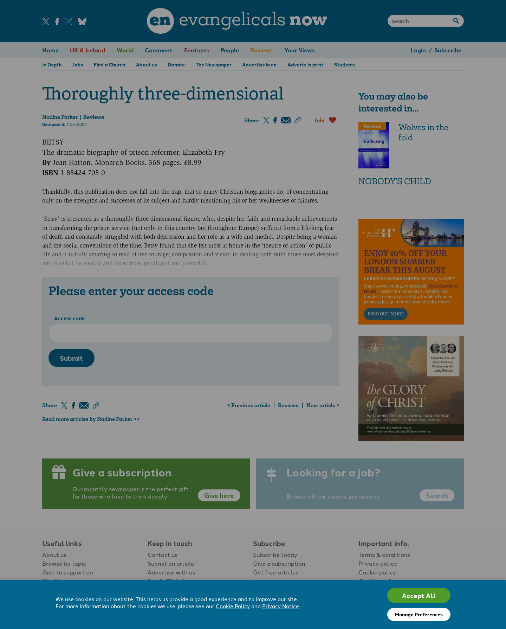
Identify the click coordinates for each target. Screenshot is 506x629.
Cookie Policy (233, 606)
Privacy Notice (280, 606)
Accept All (419, 595)
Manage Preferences (419, 614)
